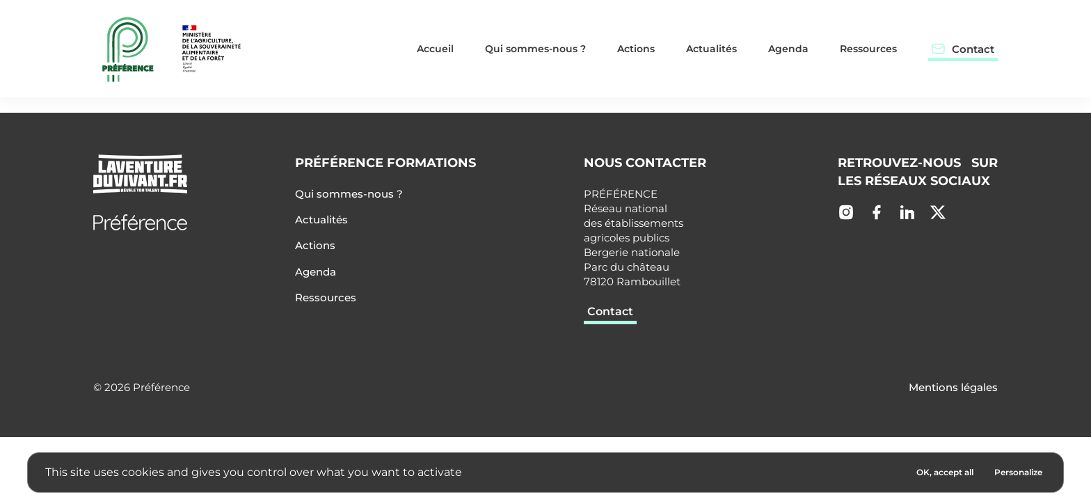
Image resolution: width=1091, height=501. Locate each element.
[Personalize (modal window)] (1018, 472)
